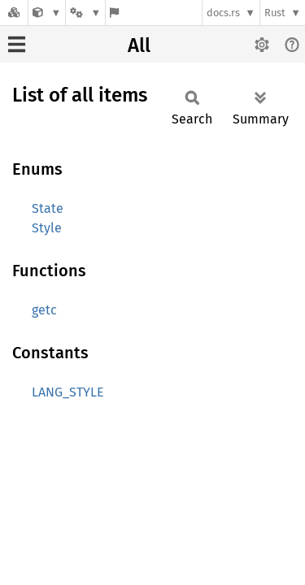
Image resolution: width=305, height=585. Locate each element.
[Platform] (85, 12)
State (47, 208)
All (139, 45)
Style (47, 228)
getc (44, 310)
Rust (274, 12)
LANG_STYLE (68, 392)
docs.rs (223, 12)
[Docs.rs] (14, 12)
